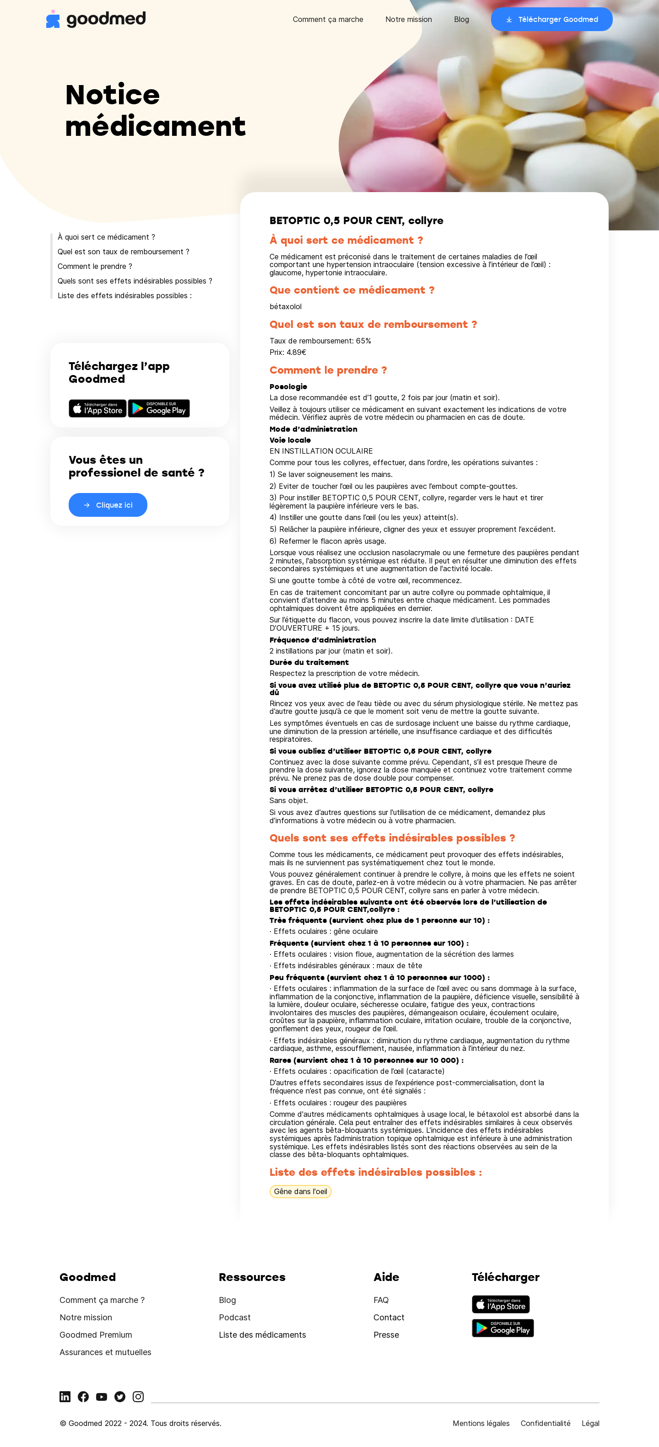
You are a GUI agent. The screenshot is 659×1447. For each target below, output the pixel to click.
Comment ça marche (328, 19)
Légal (591, 1423)
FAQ (381, 1300)
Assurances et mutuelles (105, 1352)
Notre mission (408, 19)
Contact (389, 1317)
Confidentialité (546, 1423)
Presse (386, 1335)
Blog (461, 19)
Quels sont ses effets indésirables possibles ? (135, 280)
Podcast (235, 1317)
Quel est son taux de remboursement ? (123, 251)
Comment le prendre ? (95, 266)
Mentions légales (481, 1423)
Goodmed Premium (95, 1335)
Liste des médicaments (262, 1335)
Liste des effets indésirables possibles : (125, 295)
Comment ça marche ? (102, 1300)
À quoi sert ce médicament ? (106, 237)
